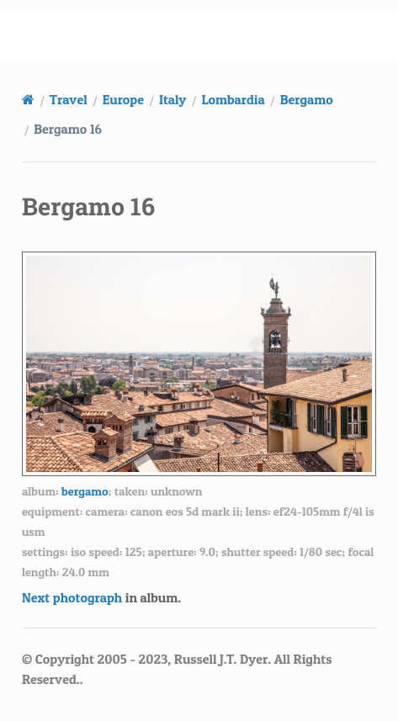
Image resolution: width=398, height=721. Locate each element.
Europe (123, 99)
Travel (69, 99)
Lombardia (232, 99)
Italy (172, 99)
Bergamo (306, 99)
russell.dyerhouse (209, 34)
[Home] (28, 99)
